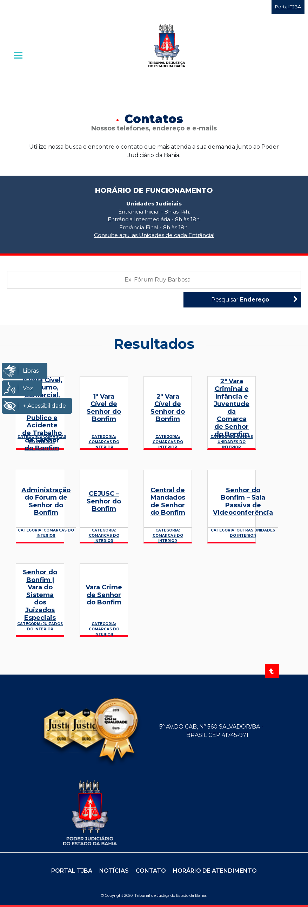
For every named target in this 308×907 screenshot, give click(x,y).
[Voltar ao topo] (272, 671)
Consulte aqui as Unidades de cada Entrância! (154, 235)
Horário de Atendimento (215, 870)
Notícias (114, 870)
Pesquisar (254, 299)
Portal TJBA (288, 6)
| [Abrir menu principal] (19, 55)
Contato (151, 870)
